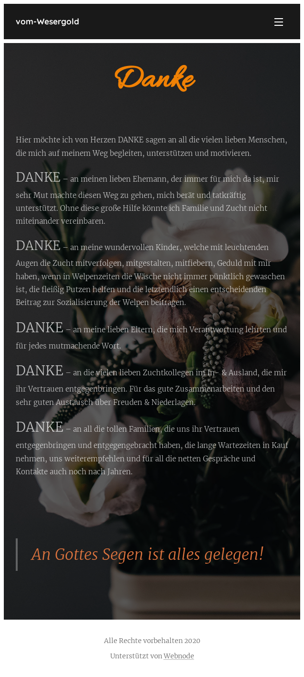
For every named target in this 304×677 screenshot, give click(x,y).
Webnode (179, 656)
